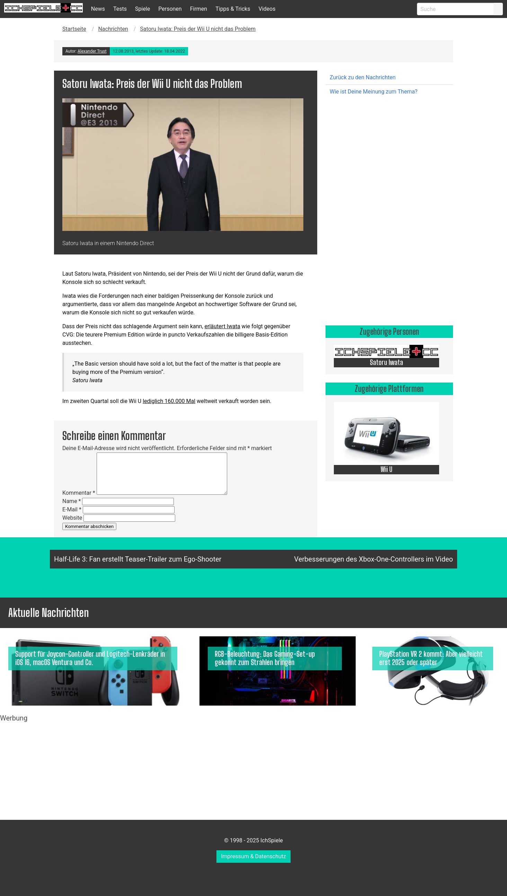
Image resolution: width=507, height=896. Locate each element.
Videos (266, 9)
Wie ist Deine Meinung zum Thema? (373, 91)
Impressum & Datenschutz (253, 856)
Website (72, 517)
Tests (120, 9)
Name (71, 501)
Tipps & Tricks (232, 9)
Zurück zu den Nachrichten (362, 77)
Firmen (198, 9)
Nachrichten (113, 29)
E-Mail (71, 509)
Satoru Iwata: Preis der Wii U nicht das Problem (198, 29)
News (98, 9)
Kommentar (78, 493)
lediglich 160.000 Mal (169, 401)
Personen (169, 9)
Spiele (142, 9)
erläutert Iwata (222, 326)
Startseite (74, 29)
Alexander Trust (92, 51)
